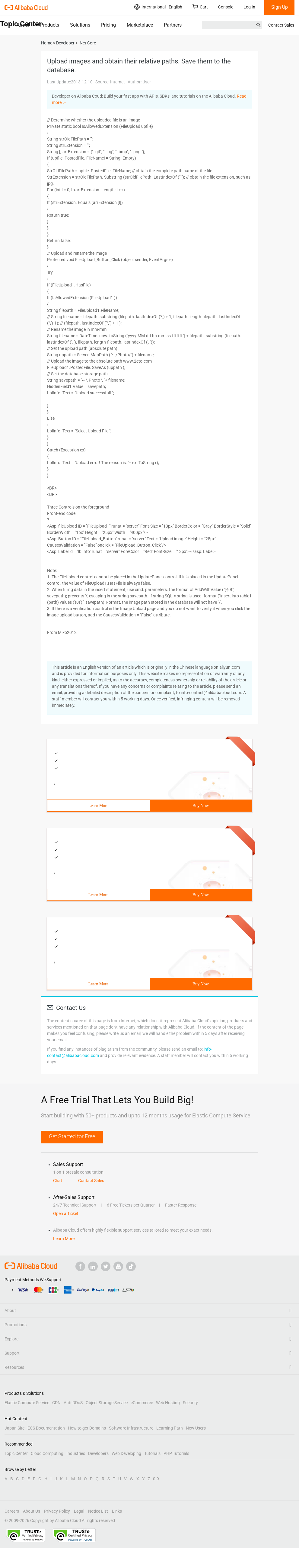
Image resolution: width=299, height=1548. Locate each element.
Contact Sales (281, 25)
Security (190, 1402)
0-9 (156, 1478)
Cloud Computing (47, 1453)
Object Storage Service (107, 1402)
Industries (75, 1453)
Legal (79, 1511)
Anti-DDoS (73, 1402)
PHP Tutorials (176, 1453)
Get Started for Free (72, 1136)
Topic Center (16, 1453)
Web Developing (126, 1453)
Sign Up (279, 7)
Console (225, 7)
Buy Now (200, 805)
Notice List (98, 1511)
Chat (57, 1180)
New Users (196, 1428)
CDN (56, 1402)
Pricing (108, 25)
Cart (200, 6)
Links (117, 1511)
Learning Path (169, 1428)
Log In (249, 7)
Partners (173, 25)
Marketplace (140, 25)
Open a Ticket (65, 1213)
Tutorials (152, 1453)
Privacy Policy (57, 1511)
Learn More (98, 805)
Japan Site (14, 1428)
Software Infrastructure (131, 1428)
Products (49, 25)
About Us (31, 1511)
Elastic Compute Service (27, 1402)
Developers (98, 1453)
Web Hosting (168, 1402)
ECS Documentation (46, 1428)
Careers (12, 1511)
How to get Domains (87, 1428)
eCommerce (142, 1402)
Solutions (80, 25)
